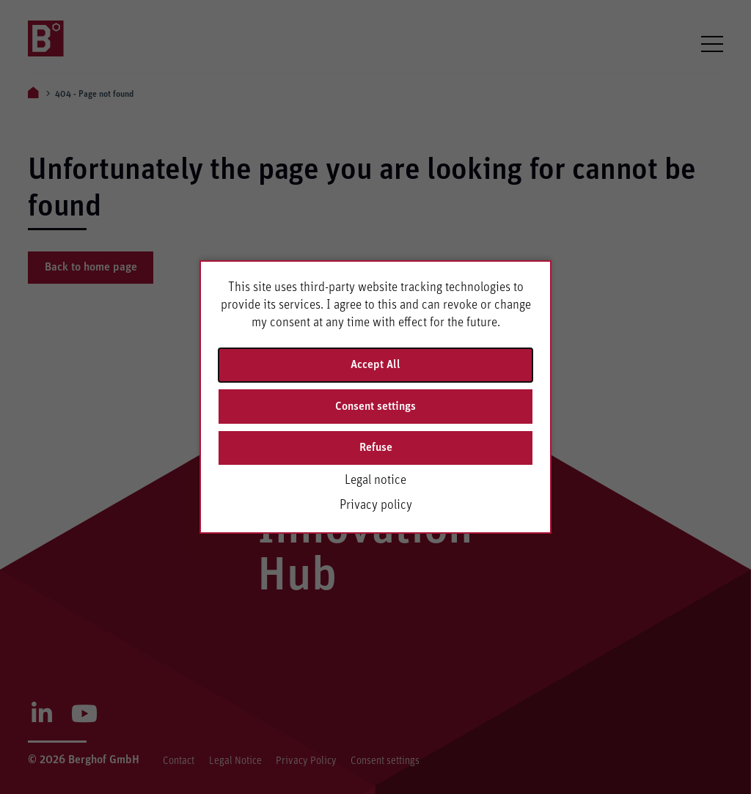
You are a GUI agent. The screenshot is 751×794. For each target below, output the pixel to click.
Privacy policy (376, 505)
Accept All (375, 364)
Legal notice (375, 480)
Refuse (375, 447)
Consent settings (375, 406)
